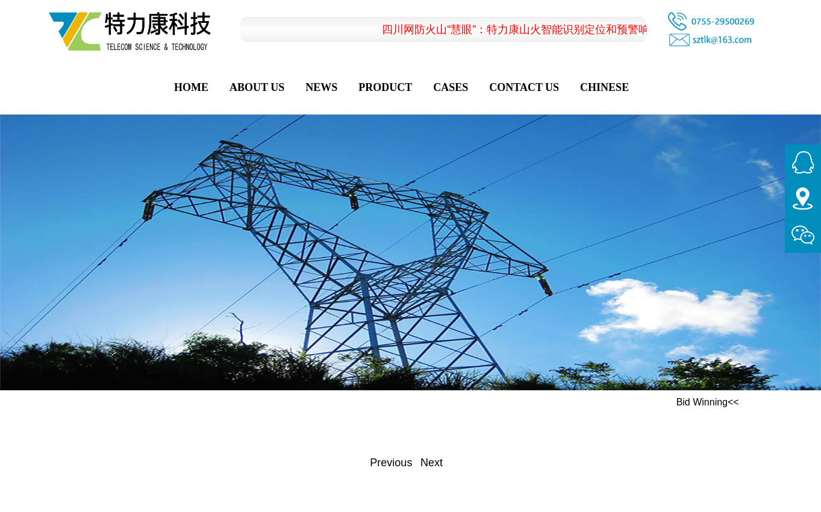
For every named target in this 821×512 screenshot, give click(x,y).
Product (385, 87)
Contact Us (524, 87)
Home (191, 87)
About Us (256, 87)
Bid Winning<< (707, 402)
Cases (450, 87)
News (321, 87)
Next (431, 463)
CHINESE (604, 87)
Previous (391, 463)
